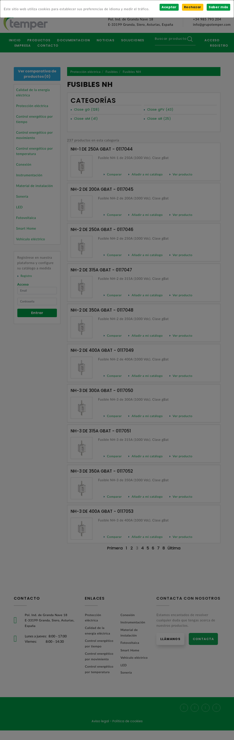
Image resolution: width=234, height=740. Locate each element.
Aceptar (168, 7)
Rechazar (192, 7)
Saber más (218, 7)
